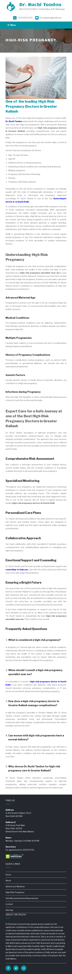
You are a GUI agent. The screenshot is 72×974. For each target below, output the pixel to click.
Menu (11, 25)
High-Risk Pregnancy (15, 892)
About (8, 880)
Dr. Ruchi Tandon (40, 5)
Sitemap (9, 910)
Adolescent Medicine (15, 886)
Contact (9, 904)
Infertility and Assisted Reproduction (22, 898)
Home (8, 875)
